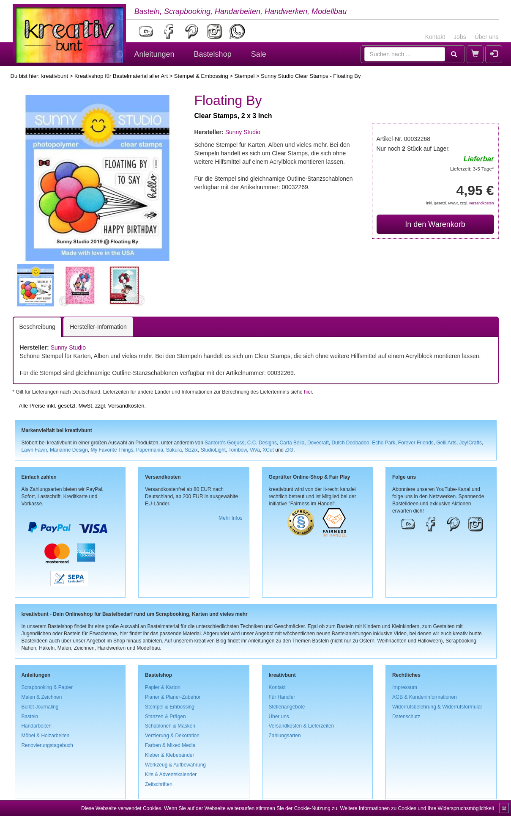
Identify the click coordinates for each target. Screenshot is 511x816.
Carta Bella (292, 443)
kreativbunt (54, 76)
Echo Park (383, 443)
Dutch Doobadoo (350, 443)
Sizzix (191, 450)
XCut (267, 450)
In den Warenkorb (435, 224)
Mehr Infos (230, 518)
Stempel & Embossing (201, 76)
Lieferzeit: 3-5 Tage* (472, 168)
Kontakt (435, 36)
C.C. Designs (262, 443)
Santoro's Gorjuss (224, 443)
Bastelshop (213, 54)
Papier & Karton (162, 687)
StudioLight (213, 450)
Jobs (460, 36)
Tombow (238, 450)
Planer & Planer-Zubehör (173, 697)
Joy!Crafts (470, 443)
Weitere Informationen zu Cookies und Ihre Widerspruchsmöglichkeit (417, 808)
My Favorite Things (111, 450)
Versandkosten (481, 203)
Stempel (245, 76)
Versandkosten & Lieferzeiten (301, 726)
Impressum (404, 687)
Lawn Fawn (34, 450)
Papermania (149, 450)
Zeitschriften (158, 784)
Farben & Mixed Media (170, 745)
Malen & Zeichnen (42, 697)
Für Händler (282, 697)
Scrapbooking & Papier (47, 687)
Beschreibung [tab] (37, 326)
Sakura (174, 450)
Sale (258, 54)
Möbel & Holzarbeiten (46, 736)
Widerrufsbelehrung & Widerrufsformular (437, 707)
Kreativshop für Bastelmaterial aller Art (121, 76)
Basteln (30, 717)
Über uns (487, 36)
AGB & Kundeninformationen (424, 697)
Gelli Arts (446, 443)
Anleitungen (154, 54)
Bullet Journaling (40, 707)
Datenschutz (406, 717)
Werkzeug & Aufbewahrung (175, 765)
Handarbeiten (37, 726)
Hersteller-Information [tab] (98, 326)
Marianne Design (69, 450)
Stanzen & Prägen (165, 717)
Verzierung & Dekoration (172, 736)
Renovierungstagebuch (47, 745)
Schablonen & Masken (170, 726)
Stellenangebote (287, 707)
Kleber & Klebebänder (169, 755)
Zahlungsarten (285, 736)
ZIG (289, 450)
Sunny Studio (242, 132)
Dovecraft (318, 443)
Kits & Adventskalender (171, 774)
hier (308, 392)
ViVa (255, 450)
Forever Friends (416, 443)
